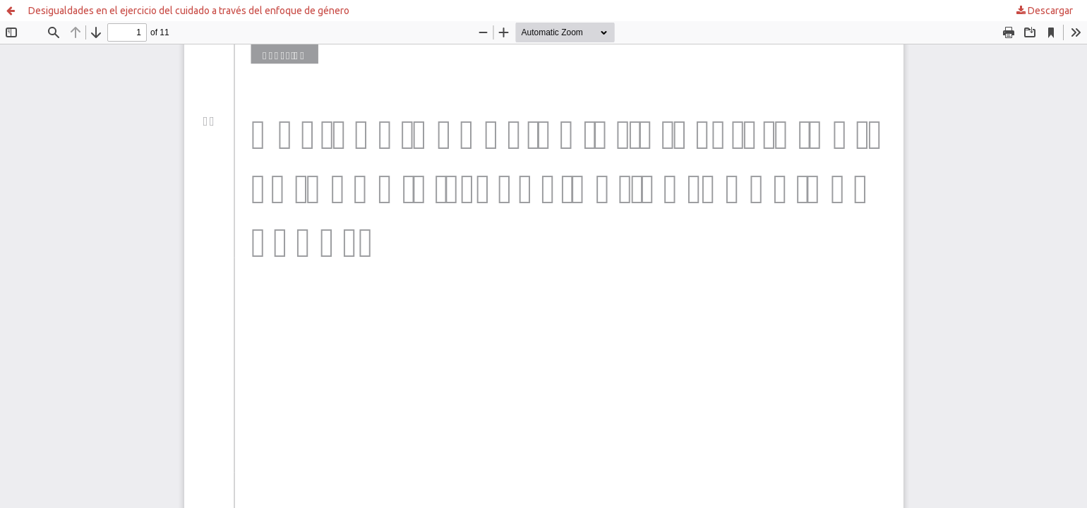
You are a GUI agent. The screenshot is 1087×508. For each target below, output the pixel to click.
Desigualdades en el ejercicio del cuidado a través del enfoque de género (188, 10)
